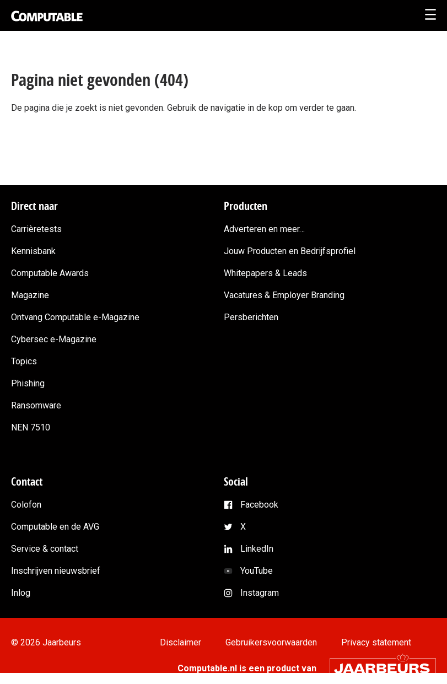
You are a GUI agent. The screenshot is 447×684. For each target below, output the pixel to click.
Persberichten (251, 317)
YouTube (256, 570)
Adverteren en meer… (264, 229)
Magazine (30, 295)
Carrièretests (36, 229)
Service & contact (44, 548)
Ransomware (36, 405)
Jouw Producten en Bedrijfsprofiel (290, 251)
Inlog (20, 593)
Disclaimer (180, 642)
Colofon (26, 504)
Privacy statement (376, 642)
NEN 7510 (30, 427)
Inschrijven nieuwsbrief (55, 570)
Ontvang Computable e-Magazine (75, 317)
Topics (24, 361)
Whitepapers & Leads (265, 273)
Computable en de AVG (55, 526)
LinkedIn (256, 548)
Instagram (259, 593)
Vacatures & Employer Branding (284, 295)
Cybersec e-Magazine (53, 339)
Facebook (259, 504)
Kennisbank (33, 251)
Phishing (28, 383)
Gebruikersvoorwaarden (271, 642)
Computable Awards (50, 273)
